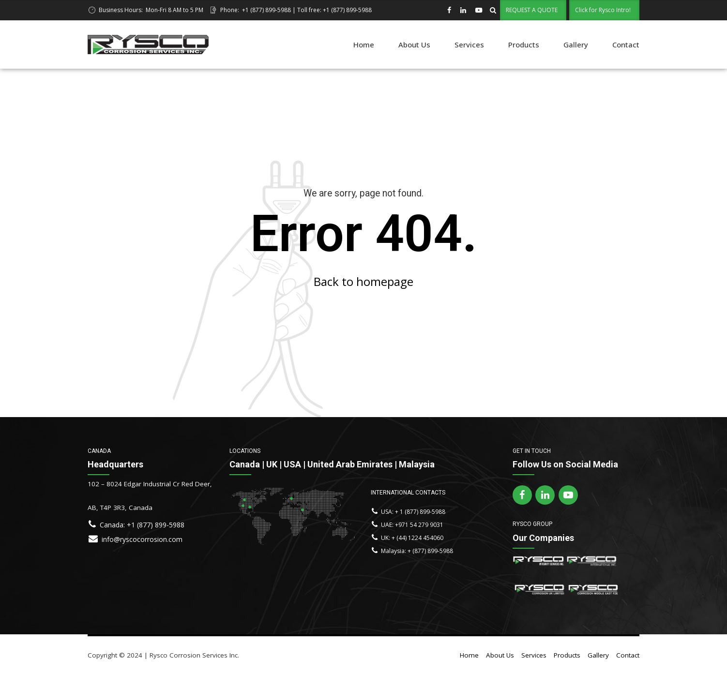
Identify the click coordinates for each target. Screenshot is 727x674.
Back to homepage (363, 281)
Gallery (575, 44)
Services (469, 44)
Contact (625, 44)
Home (363, 44)
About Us (414, 44)
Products (523, 44)
